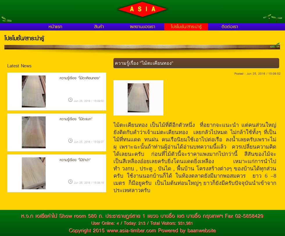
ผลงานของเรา (142, 26)
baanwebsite (202, 231)
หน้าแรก (55, 26)
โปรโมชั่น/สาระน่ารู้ (186, 26)
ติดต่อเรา (230, 26)
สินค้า (99, 26)
